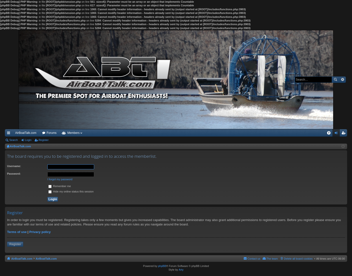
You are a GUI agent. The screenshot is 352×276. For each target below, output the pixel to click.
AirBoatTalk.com (25, 133)
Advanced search (342, 80)
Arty (181, 269)
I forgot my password (59, 179)
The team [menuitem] (272, 258)
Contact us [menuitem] (253, 258)
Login (28, 139)
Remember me (59, 186)
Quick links (9, 134)
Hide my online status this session (71, 191)
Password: (14, 173)
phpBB (162, 266)
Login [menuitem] (337, 134)
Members (73, 133)
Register (44, 139)
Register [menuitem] (344, 134)
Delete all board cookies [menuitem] (298, 258)
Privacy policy (40, 232)
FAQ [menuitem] (330, 134)
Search (335, 80)
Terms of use (17, 232)
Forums (52, 133)
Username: (14, 166)
